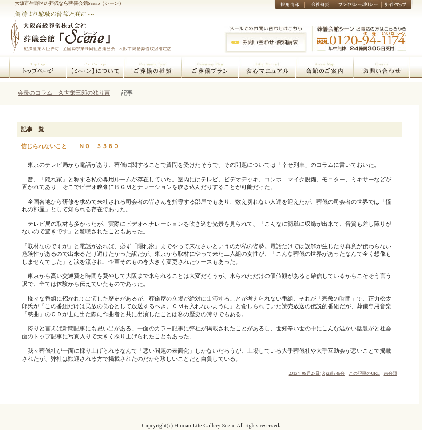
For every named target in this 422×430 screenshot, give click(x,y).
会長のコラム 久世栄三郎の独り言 (64, 92)
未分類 (390, 373)
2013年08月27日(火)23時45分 (317, 373)
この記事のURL (364, 373)
